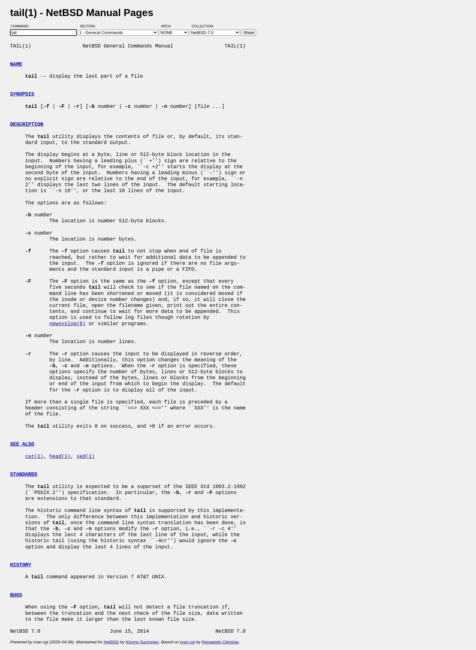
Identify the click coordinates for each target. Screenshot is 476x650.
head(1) (59, 456)
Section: (89, 26)
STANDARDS (23, 474)
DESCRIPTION (26, 124)
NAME (16, 64)
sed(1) (85, 456)
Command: (22, 26)
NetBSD (111, 642)
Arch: (169, 26)
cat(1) (34, 456)
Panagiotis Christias (220, 642)
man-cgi (187, 642)
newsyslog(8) (67, 323)
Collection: (203, 26)
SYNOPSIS (22, 94)
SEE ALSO (22, 444)
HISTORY (20, 565)
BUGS (16, 595)
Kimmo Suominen (142, 642)
